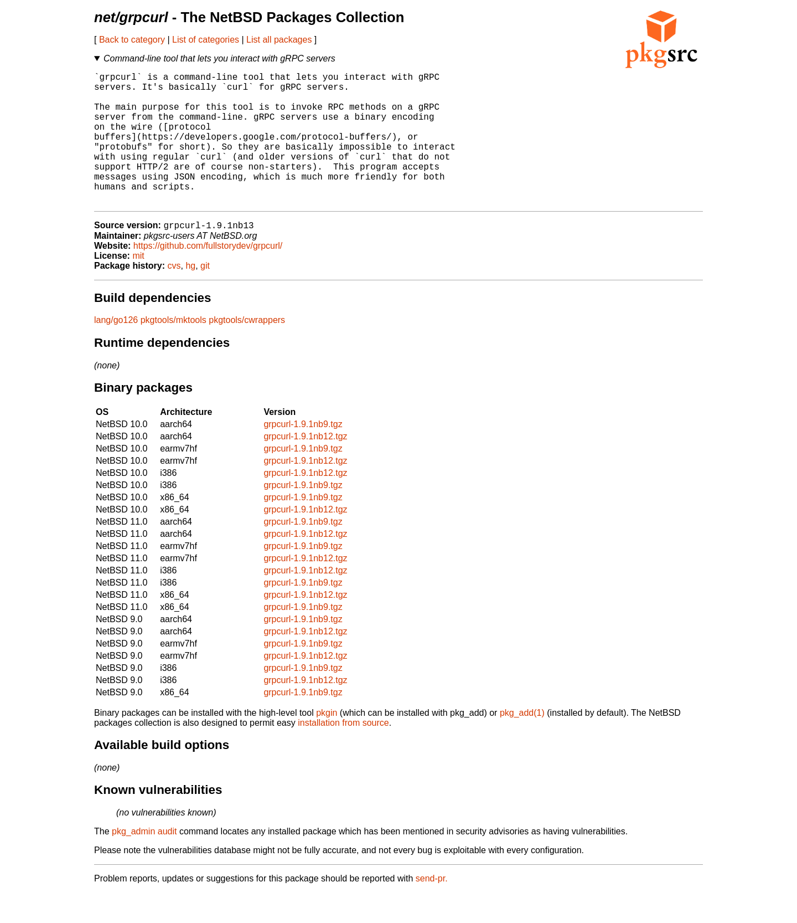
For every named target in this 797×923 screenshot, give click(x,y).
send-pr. (432, 909)
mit (138, 286)
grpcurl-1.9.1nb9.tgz (302, 454)
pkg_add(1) (522, 743)
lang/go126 (116, 350)
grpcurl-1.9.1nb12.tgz (305, 466)
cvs (174, 296)
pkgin (326, 743)
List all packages (279, 39)
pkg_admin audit (144, 861)
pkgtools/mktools (173, 350)
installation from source (343, 753)
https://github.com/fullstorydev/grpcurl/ (207, 276)
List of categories (205, 39)
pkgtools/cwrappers (247, 350)
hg (190, 296)
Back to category (132, 39)
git (205, 296)
